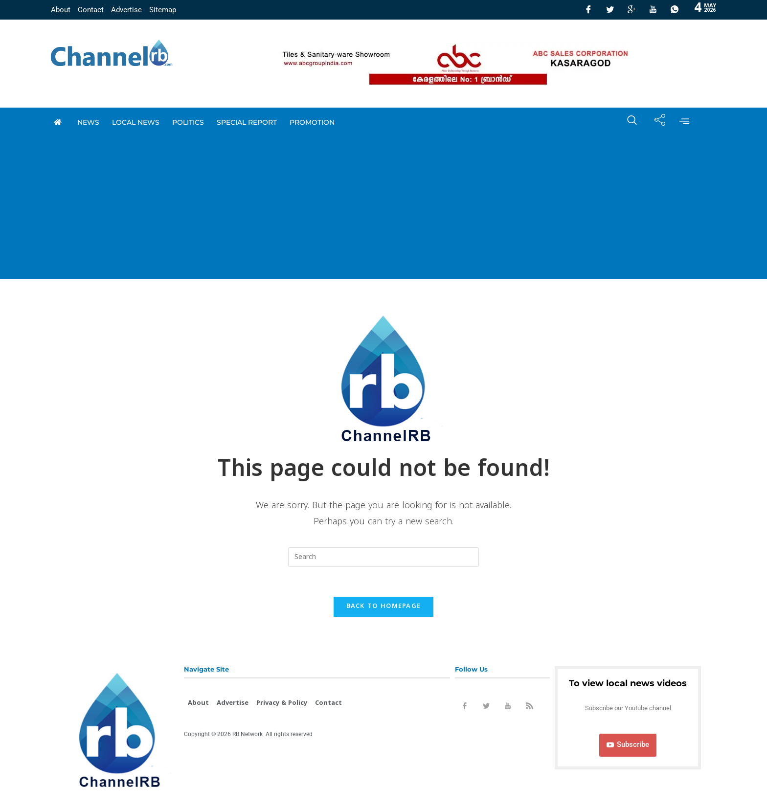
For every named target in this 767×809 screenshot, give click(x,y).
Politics (188, 122)
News (88, 122)
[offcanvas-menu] (684, 122)
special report (247, 122)
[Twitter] (610, 9)
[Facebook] (588, 9)
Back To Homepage (383, 606)
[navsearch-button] (627, 122)
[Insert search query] (383, 557)
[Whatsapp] (674, 9)
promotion (312, 122)
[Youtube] (653, 9)
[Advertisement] (383, 210)
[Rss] (529, 707)
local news (135, 122)
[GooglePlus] (631, 9)
